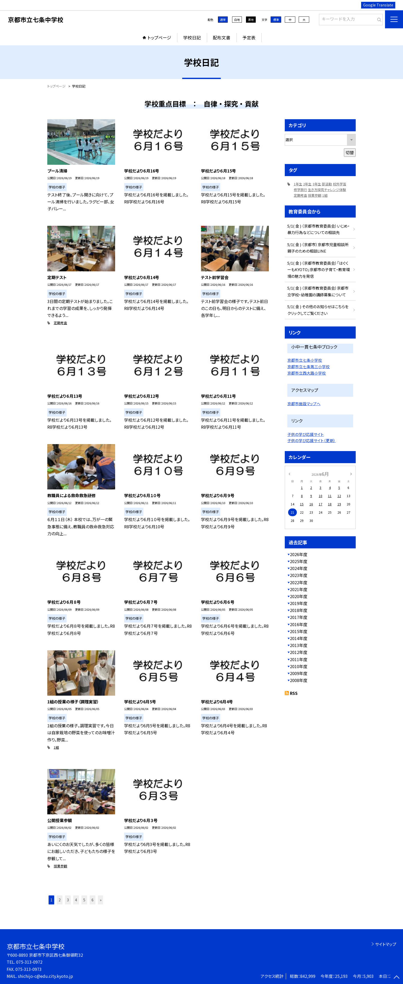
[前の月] (289, 473)
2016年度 (298, 624)
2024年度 (298, 568)
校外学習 (339, 184)
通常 (223, 20)
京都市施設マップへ (303, 403)
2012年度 (298, 652)
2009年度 (298, 673)
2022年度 (298, 582)
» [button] (101, 899)
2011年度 (298, 659)
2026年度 (298, 554)
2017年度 (298, 617)
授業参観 (60, 866)
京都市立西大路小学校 (306, 373)
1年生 (298, 184)
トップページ (159, 37)
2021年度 (298, 589)
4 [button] (76, 899)
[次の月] (351, 473)
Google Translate (378, 4)
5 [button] (84, 899)
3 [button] (68, 899)
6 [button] (92, 899)
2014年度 (298, 638)
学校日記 (192, 37)
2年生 (307, 184)
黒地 (251, 20)
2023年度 (298, 575)
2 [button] (60, 899)
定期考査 (60, 322)
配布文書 (221, 37)
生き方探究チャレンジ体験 (327, 189)
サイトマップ (385, 944)
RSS (294, 693)
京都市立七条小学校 (304, 360)
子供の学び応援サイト (305, 434)
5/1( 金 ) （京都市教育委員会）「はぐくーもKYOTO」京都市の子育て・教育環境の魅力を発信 (318, 269)
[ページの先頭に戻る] (396, 977)
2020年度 (298, 596)
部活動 (327, 184)
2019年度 (298, 603)
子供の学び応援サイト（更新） (311, 440)
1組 (56, 747)
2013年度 (298, 645)
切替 (350, 152)
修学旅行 (300, 189)
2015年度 (298, 631)
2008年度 (298, 680)
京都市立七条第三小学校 (308, 366)
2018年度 (298, 610)
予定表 (248, 37)
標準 (276, 20)
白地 (237, 20)
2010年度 (298, 666)
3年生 (317, 184)
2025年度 (298, 561)
